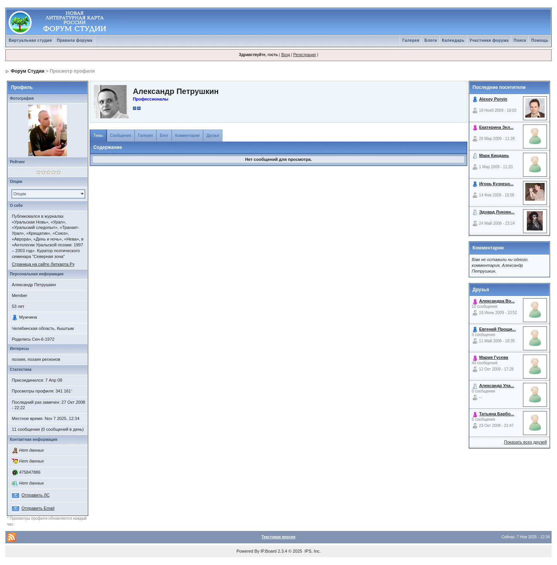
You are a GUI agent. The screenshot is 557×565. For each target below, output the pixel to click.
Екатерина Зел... (496, 127)
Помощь (539, 40)
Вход (285, 55)
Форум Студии (27, 71)
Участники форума (489, 40)
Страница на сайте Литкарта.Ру (43, 264)
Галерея (410, 40)
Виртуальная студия (30, 40)
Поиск (520, 40)
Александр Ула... (496, 385)
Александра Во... (497, 301)
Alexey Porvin (493, 99)
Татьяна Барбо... (496, 413)
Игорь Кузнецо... (496, 183)
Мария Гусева (493, 357)
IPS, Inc (312, 551)
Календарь (453, 40)
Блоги (430, 40)
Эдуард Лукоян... (496, 212)
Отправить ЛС (35, 495)
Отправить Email (37, 508)
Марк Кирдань (494, 155)
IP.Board (269, 551)
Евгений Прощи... (497, 329)
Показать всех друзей (525, 442)
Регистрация (304, 55)
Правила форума (74, 40)
